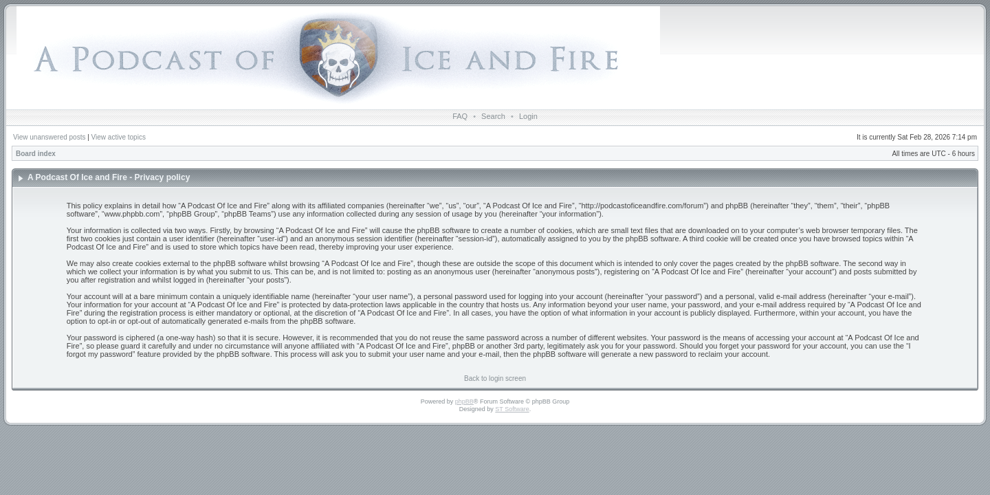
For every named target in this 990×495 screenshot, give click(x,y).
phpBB (464, 401)
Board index (36, 153)
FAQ (460, 116)
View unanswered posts (49, 137)
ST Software (512, 409)
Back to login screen (495, 378)
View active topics (118, 137)
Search (493, 116)
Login (528, 116)
